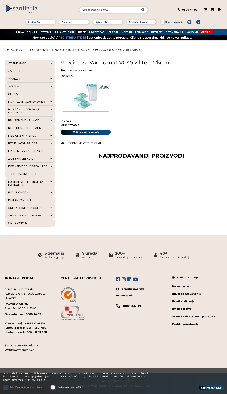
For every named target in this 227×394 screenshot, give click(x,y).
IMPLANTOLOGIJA (64, 32)
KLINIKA (19, 32)
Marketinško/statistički (69, 387)
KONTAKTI (192, 32)
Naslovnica (12, 50)
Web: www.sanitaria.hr (20, 349)
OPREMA (113, 32)
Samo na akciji (173, 22)
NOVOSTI (127, 32)
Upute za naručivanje (186, 293)
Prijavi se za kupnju (197, 94)
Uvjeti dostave (182, 308)
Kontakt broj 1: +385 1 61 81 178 (25, 323)
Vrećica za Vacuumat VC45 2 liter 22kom (114, 50)
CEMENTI (30, 94)
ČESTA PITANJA (174, 32)
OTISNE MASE (30, 63)
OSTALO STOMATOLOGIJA (30, 208)
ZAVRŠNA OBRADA (30, 158)
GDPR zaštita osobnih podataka (193, 316)
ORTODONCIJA (18, 223)
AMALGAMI (30, 78)
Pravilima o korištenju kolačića (28, 379)
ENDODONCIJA (30, 192)
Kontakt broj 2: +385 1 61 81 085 (25, 327)
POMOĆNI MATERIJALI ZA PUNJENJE (30, 111)
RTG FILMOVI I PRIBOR (30, 143)
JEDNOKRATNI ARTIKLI (30, 174)
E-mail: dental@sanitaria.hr (23, 345)
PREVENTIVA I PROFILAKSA (30, 151)
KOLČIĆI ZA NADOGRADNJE (30, 128)
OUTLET (205, 32)
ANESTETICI (30, 71)
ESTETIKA (46, 32)
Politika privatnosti (185, 324)
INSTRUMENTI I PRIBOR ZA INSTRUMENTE (30, 183)
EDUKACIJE (141, 32)
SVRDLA (30, 86)
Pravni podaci (181, 286)
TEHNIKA (32, 32)
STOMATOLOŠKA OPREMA (30, 215)
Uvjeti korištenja (183, 301)
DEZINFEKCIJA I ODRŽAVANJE (30, 166)
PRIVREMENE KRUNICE (30, 120)
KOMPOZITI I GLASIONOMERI (30, 101)
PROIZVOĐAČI (97, 32)
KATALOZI (156, 32)
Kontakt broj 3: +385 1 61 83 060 (26, 332)
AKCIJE (82, 32)
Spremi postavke (211, 387)
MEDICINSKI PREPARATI (30, 135)
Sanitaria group (185, 277)
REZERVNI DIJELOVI (47, 50)
